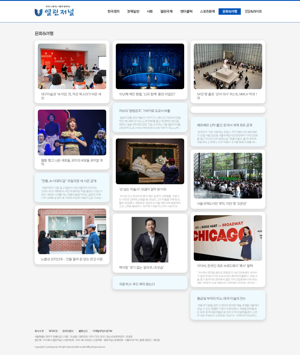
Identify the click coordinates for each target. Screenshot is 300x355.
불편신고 (83, 331)
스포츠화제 (207, 11)
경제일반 (133, 11)
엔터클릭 (186, 11)
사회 (150, 11)
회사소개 (39, 331)
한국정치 (113, 11)
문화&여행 (229, 11)
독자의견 (53, 331)
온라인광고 (68, 331)
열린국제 (166, 11)
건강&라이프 (253, 11)
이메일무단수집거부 (102, 331)
